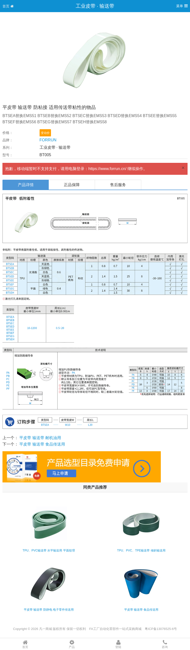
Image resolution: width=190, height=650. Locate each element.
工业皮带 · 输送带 (95, 6)
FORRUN (48, 140)
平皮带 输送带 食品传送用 (42, 444)
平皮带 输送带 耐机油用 (40, 438)
